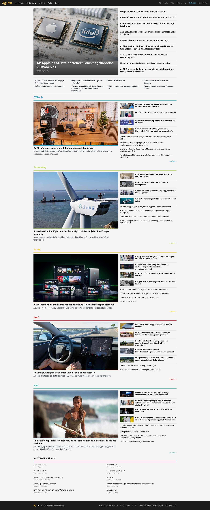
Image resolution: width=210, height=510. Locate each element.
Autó (50, 3)
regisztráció (203, 3)
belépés (192, 3)
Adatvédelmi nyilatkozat (108, 505)
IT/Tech (19, 3)
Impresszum (125, 505)
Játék (42, 3)
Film (57, 3)
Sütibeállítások (171, 505)
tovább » (173, 161)
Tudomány (31, 3)
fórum (166, 3)
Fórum (134, 505)
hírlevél (179, 3)
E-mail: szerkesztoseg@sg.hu (151, 505)
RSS (172, 3)
